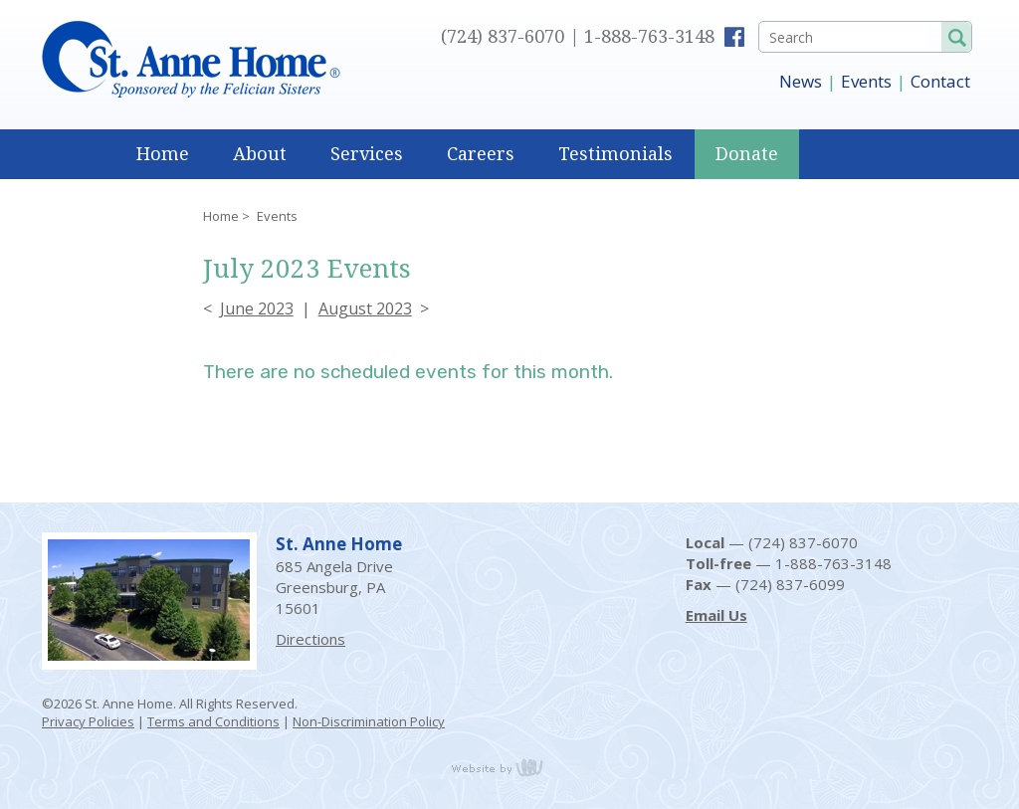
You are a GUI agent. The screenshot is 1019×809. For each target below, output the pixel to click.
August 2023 (365, 308)
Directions (310, 639)
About (260, 153)
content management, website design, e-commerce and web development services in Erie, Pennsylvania (509, 767)
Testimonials (615, 153)
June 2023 (257, 308)
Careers (480, 153)
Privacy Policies (88, 721)
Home (162, 153)
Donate (746, 153)
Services (366, 153)
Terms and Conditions (213, 721)
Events (866, 81)
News (800, 81)
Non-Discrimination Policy (369, 721)
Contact (940, 81)
